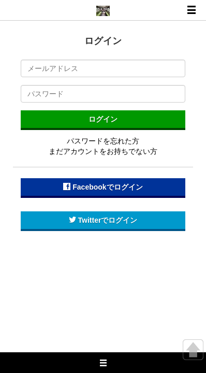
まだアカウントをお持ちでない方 (103, 151)
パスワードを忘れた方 (103, 141)
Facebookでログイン (102, 187)
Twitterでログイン (103, 220)
